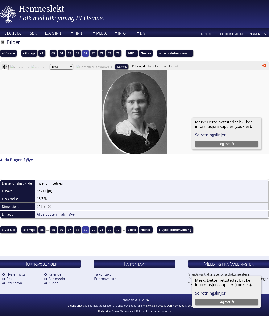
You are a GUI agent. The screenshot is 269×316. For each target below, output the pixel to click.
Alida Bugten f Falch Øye (56, 214)
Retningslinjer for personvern (153, 311)
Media (101, 33)
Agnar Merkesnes (122, 311)
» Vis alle (8, 53)
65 (53, 53)
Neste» (146, 53)
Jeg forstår (227, 302)
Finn (78, 33)
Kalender (56, 274)
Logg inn (53, 33)
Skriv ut (205, 34)
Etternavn (14, 283)
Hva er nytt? (16, 274)
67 (69, 53)
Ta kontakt (102, 274)
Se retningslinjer (210, 293)
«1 (42, 53)
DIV (142, 33)
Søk (33, 33)
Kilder (53, 283)
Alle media (57, 278)
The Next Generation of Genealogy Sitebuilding (115, 305)
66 (61, 53)
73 (117, 53)
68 (77, 53)
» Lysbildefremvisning (175, 53)
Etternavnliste (105, 278)
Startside (13, 33)
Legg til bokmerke (230, 34)
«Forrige (29, 53)
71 (101, 53)
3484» (132, 53)
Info (122, 33)
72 (109, 53)
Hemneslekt (42, 9)
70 (93, 53)
